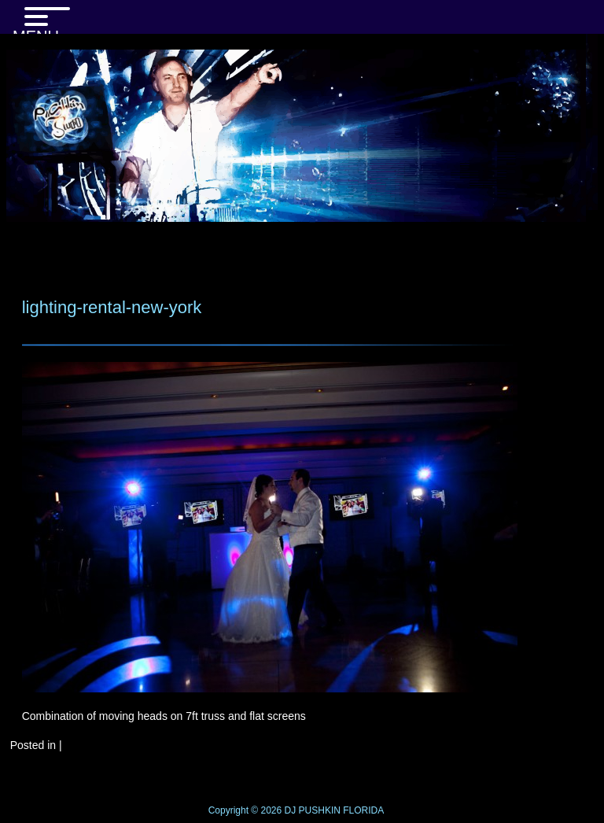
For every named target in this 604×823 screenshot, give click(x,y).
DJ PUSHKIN (311, 810)
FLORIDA (363, 810)
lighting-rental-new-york (112, 307)
